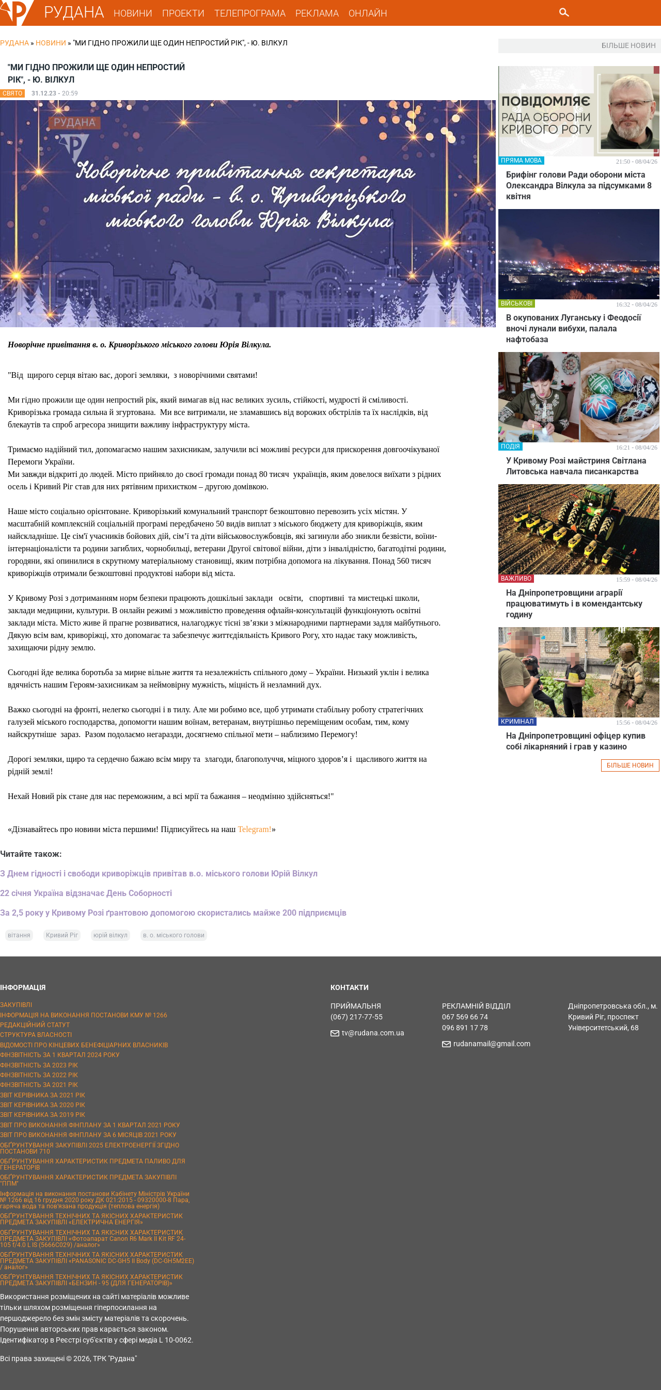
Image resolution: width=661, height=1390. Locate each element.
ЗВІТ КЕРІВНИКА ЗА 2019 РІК (42, 1115)
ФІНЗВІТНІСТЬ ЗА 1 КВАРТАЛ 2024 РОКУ (60, 1055)
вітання (19, 935)
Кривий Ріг (62, 935)
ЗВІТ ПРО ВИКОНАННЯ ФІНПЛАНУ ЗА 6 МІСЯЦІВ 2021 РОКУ (88, 1135)
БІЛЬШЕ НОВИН (630, 765)
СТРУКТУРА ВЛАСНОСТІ (36, 1034)
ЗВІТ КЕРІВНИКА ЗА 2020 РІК (42, 1105)
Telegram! (255, 829)
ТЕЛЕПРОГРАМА (250, 13)
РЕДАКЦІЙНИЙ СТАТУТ (35, 1025)
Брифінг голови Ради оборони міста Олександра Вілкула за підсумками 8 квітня (579, 185)
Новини (51, 43)
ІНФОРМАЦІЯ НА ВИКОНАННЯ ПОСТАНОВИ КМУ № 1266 (83, 1015)
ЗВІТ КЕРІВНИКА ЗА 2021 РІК (42, 1095)
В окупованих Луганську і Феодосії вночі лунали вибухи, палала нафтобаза (573, 328)
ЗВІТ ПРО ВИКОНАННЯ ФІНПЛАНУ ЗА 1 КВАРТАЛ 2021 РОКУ (90, 1125)
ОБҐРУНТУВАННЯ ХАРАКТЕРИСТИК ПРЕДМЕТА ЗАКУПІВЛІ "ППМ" (88, 1180)
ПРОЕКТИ (184, 13)
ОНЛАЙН (368, 13)
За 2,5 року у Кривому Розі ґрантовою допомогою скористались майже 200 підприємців (173, 913)
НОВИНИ (133, 13)
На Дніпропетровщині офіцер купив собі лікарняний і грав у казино (576, 741)
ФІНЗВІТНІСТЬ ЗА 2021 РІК (39, 1085)
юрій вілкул (110, 935)
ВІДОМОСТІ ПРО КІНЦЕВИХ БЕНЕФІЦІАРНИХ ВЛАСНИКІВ (84, 1045)
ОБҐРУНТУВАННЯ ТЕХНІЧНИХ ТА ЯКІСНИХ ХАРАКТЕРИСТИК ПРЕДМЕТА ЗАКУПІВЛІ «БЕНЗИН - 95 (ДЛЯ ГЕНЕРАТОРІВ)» (91, 1280)
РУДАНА (74, 12)
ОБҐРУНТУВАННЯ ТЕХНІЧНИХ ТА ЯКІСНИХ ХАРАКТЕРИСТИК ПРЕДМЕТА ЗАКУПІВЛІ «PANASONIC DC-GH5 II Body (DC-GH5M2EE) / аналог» (97, 1261)
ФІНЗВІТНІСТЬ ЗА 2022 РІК (39, 1075)
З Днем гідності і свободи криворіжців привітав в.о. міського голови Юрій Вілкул (159, 873)
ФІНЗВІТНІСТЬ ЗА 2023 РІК (39, 1065)
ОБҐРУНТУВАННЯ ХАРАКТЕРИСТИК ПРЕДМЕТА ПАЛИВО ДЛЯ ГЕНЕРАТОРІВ (92, 1164)
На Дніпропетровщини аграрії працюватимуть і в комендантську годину (574, 603)
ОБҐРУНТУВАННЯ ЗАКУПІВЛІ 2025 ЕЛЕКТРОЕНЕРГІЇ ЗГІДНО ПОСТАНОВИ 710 (89, 1148)
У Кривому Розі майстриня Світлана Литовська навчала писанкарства (576, 466)
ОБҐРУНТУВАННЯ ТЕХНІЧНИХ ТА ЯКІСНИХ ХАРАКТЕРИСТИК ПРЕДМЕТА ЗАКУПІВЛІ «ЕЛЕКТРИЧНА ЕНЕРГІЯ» (91, 1219)
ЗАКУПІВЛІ (16, 1005)
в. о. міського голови (173, 935)
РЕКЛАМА (317, 13)
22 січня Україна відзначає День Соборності (86, 893)
